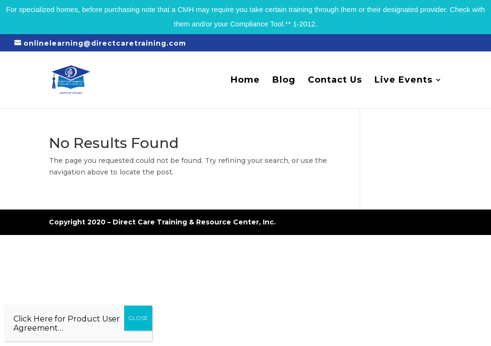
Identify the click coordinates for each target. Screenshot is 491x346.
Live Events (403, 80)
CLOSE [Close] (138, 317)
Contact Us (335, 80)
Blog (283, 80)
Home (245, 80)
